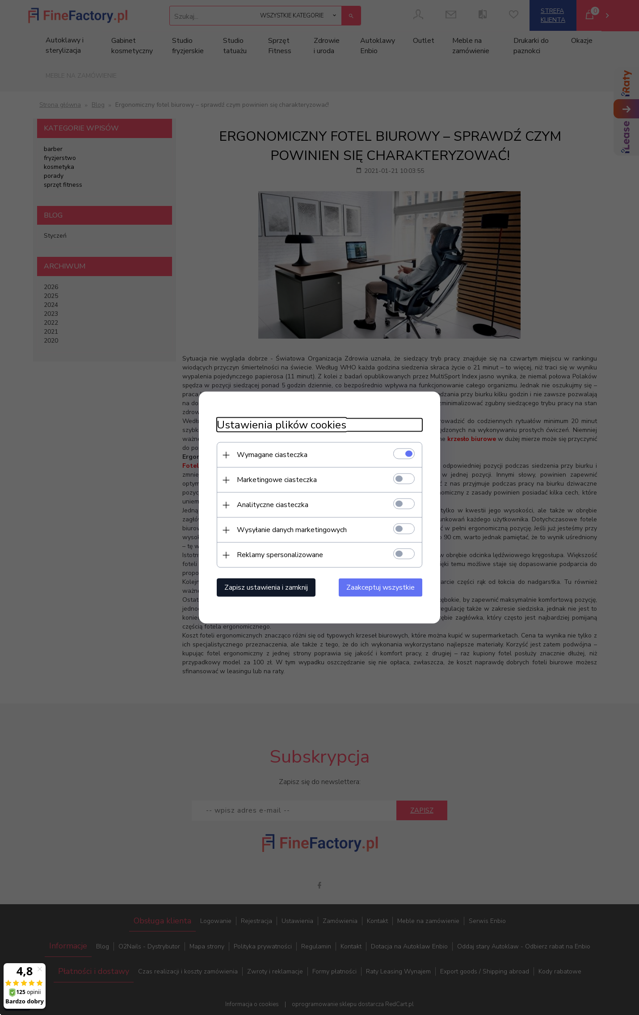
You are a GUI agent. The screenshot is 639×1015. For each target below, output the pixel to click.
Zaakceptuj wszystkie (380, 587)
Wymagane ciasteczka (272, 455)
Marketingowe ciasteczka (277, 480)
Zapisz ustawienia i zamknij (266, 587)
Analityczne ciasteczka (272, 505)
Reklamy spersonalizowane (280, 555)
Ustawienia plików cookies (281, 425)
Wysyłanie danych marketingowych (292, 530)
